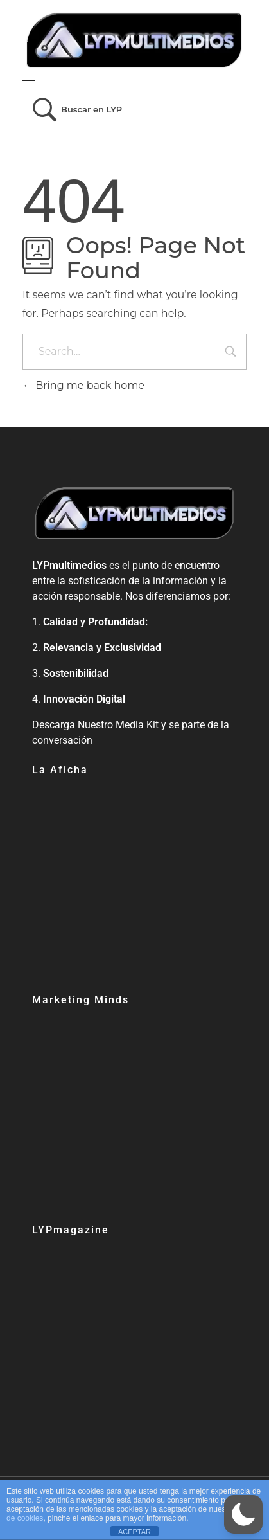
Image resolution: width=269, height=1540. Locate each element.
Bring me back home (83, 385)
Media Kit (137, 725)
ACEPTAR (134, 1532)
